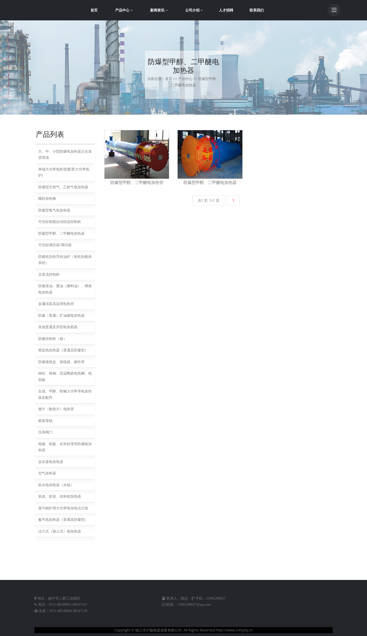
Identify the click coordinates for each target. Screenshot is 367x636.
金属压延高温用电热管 (56, 303)
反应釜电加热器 (50, 461)
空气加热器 (47, 473)
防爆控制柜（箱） (52, 338)
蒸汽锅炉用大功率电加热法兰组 (63, 508)
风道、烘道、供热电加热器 (59, 496)
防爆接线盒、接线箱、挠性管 (61, 361)
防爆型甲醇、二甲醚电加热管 (136, 182)
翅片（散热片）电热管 (56, 408)
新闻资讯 (159, 10)
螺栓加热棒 (47, 198)
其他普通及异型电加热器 (57, 326)
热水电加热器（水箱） (56, 484)
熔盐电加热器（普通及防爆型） (63, 350)
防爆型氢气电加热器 (54, 210)
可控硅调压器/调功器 (55, 244)
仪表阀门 (45, 432)
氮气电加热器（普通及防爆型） (63, 519)
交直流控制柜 (49, 274)
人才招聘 (226, 10)
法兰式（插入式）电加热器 (59, 531)
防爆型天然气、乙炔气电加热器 (63, 186)
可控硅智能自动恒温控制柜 (59, 221)
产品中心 (124, 10)
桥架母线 (45, 420)
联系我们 (257, 10)
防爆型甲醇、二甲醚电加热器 (61, 233)
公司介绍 (194, 10)
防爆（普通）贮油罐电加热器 (61, 315)
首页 (94, 10)
